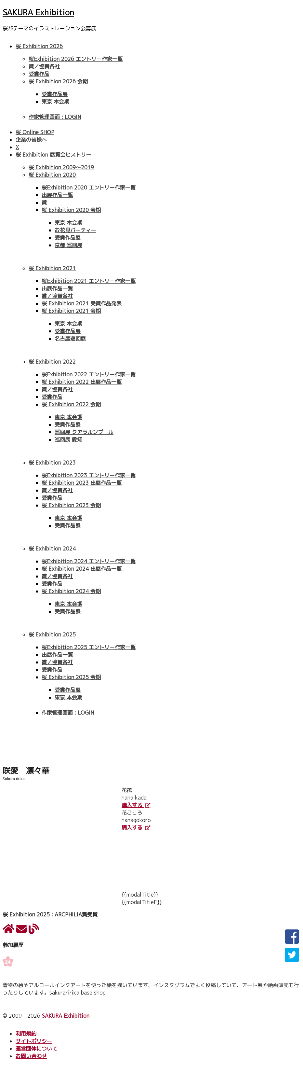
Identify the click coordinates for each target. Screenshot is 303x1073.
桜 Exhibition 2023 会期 (71, 505)
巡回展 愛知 (68, 439)
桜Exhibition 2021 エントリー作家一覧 (89, 281)
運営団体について (36, 1048)
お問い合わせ (31, 1056)
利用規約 (26, 1033)
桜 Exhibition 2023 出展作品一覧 (82, 482)
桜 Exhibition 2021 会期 (71, 310)
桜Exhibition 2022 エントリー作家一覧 (89, 374)
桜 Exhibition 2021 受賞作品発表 (82, 303)
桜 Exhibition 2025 (52, 634)
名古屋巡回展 (70, 338)
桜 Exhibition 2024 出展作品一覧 (82, 568)
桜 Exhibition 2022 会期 (71, 404)
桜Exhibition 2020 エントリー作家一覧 (89, 187)
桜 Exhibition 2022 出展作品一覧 (82, 381)
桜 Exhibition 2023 (52, 462)
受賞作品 (39, 73)
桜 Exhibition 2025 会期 (71, 677)
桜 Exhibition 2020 (52, 174)
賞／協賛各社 (44, 66)
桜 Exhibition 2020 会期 (71, 210)
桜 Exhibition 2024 (52, 548)
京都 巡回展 (68, 245)
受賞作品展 (55, 94)
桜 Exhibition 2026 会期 (58, 81)
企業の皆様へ (31, 139)
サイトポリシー (34, 1041)
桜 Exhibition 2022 (52, 361)
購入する (133, 805)
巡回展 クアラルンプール (84, 432)
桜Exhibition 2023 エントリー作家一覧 (89, 475)
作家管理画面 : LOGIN (55, 116)
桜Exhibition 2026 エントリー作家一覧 (76, 59)
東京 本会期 (55, 101)
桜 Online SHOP (35, 132)
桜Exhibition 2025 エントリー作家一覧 (89, 647)
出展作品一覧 (57, 195)
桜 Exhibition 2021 (52, 268)
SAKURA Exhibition (38, 12)
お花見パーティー (75, 230)
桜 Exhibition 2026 (39, 46)
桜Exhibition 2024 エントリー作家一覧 (89, 561)
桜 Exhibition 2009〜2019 (61, 167)
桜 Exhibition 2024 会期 (71, 591)
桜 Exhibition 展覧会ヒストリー (53, 154)
